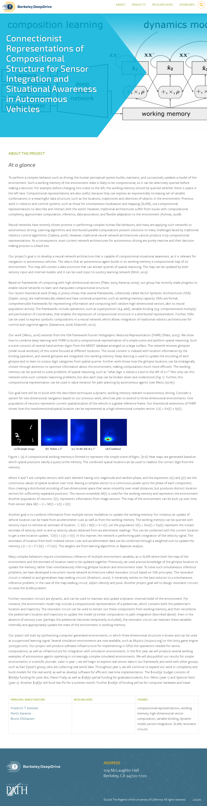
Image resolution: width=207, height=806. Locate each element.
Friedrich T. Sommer (24, 708)
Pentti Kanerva (21, 713)
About (121, 6)
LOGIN (197, 799)
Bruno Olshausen (23, 718)
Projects (139, 6)
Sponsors (187, 6)
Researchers (162, 6)
